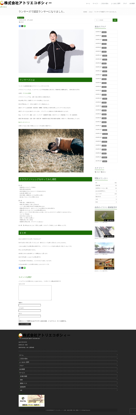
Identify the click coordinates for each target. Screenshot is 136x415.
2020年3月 (101, 87)
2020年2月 (101, 91)
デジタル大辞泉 (27, 93)
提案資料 (23, 387)
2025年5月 (101, 52)
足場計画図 (23, 376)
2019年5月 (101, 114)
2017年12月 (101, 161)
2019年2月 (101, 122)
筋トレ (104, 172)
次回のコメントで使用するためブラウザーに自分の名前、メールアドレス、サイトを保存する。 (43, 321)
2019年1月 (101, 126)
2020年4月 (101, 83)
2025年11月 (101, 40)
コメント (22, 284)
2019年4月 (101, 118)
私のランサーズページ (24, 122)
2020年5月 (101, 79)
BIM (21, 380)
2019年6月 (101, 110)
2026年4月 (101, 32)
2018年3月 (101, 149)
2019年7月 (101, 106)
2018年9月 (101, 142)
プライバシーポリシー (24, 407)
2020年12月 (101, 67)
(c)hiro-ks (96, 222)
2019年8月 (101, 102)
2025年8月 (101, 48)
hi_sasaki (30, 20)
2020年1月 (101, 95)
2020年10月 (101, 75)
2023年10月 (101, 59)
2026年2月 (101, 36)
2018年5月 (101, 146)
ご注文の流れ (104, 3)
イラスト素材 (101, 222)
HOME (85, 11)
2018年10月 (101, 138)
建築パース (23, 383)
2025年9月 (101, 44)
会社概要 (132, 3)
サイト (20, 313)
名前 (20, 302)
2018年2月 (101, 153)
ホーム (88, 3)
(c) (96, 270)
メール (21, 308)
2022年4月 (101, 63)
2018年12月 (101, 130)
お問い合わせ (3, 7)
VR (21, 390)
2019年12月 (101, 99)
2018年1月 (101, 157)
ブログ (125, 3)
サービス (95, 3)
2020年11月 (101, 71)
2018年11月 (102, 134)
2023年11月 (101, 56)
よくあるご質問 (115, 3)
